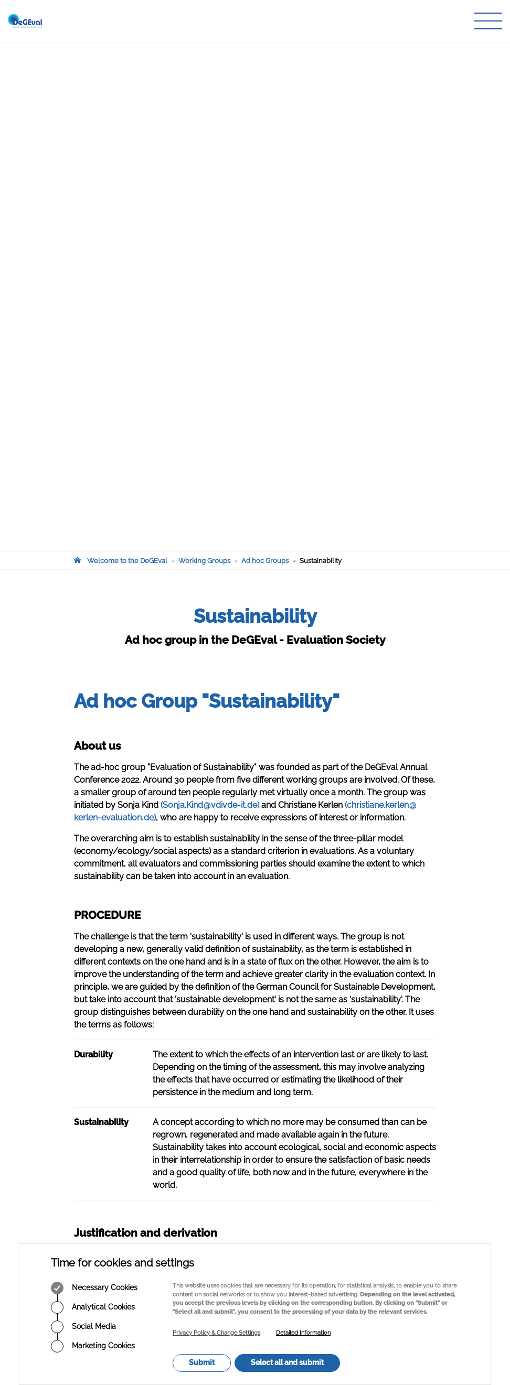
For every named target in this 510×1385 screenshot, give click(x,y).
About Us (214, 1100)
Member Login (223, 1160)
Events (210, 1140)
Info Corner (218, 1150)
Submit (202, 1362)
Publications (219, 1120)
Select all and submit (287, 1362)
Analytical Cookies (93, 1307)
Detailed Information (303, 1332)
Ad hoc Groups (265, 51)
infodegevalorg (125, 1174)
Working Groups (204, 51)
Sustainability (321, 51)
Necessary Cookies (94, 1288)
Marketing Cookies (93, 1346)
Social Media (83, 1327)
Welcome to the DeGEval (127, 51)
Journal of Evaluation (233, 1130)
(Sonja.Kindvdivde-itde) (210, 295)
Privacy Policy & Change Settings (216, 1332)
